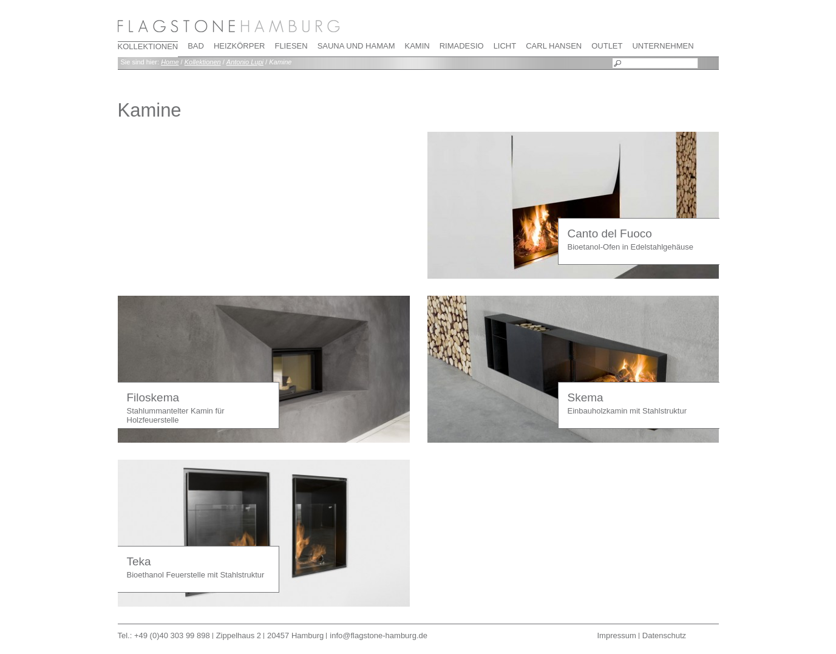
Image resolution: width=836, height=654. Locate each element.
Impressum (616, 635)
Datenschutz (664, 635)
